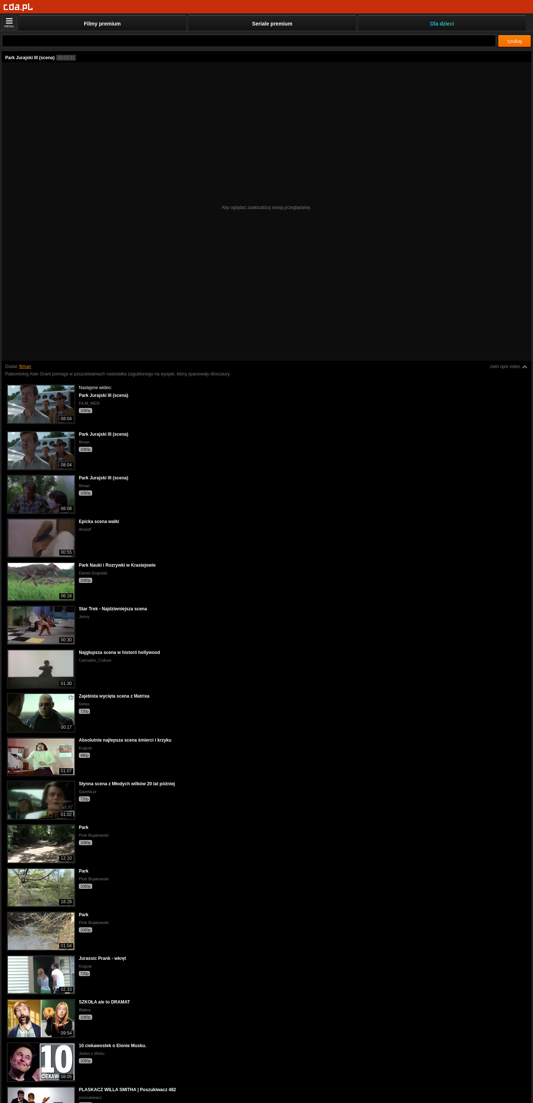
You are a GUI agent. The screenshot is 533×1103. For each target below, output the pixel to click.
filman (25, 366)
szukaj (514, 41)
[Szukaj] (249, 41)
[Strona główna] (18, 7)
